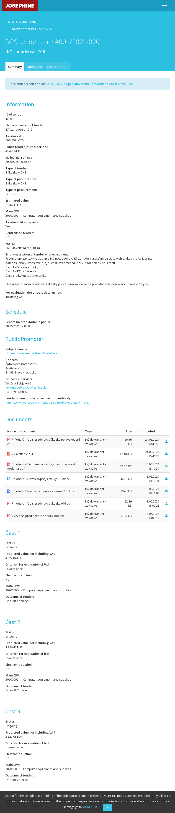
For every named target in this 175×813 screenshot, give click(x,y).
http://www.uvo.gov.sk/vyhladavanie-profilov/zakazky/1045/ (47, 402)
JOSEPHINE (19, 6)
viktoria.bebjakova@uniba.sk (25, 387)
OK (107, 807)
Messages (34, 67)
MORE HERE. (90, 807)
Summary (15, 67)
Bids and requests (58, 67)
